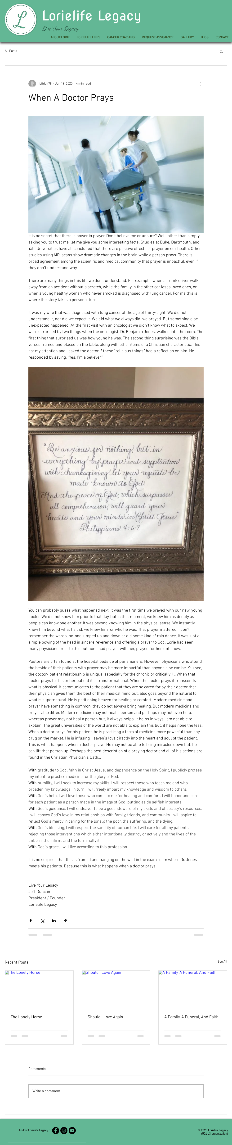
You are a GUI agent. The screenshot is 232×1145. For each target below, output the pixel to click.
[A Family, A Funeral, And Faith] (193, 990)
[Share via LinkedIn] (54, 920)
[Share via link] (65, 920)
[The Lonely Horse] (39, 990)
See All (222, 962)
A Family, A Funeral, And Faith (191, 1017)
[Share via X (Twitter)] (42, 920)
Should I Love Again (105, 1017)
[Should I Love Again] (116, 990)
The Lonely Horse (26, 1017)
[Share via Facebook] (30, 920)
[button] (221, 51)
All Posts (11, 51)
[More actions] (201, 83)
